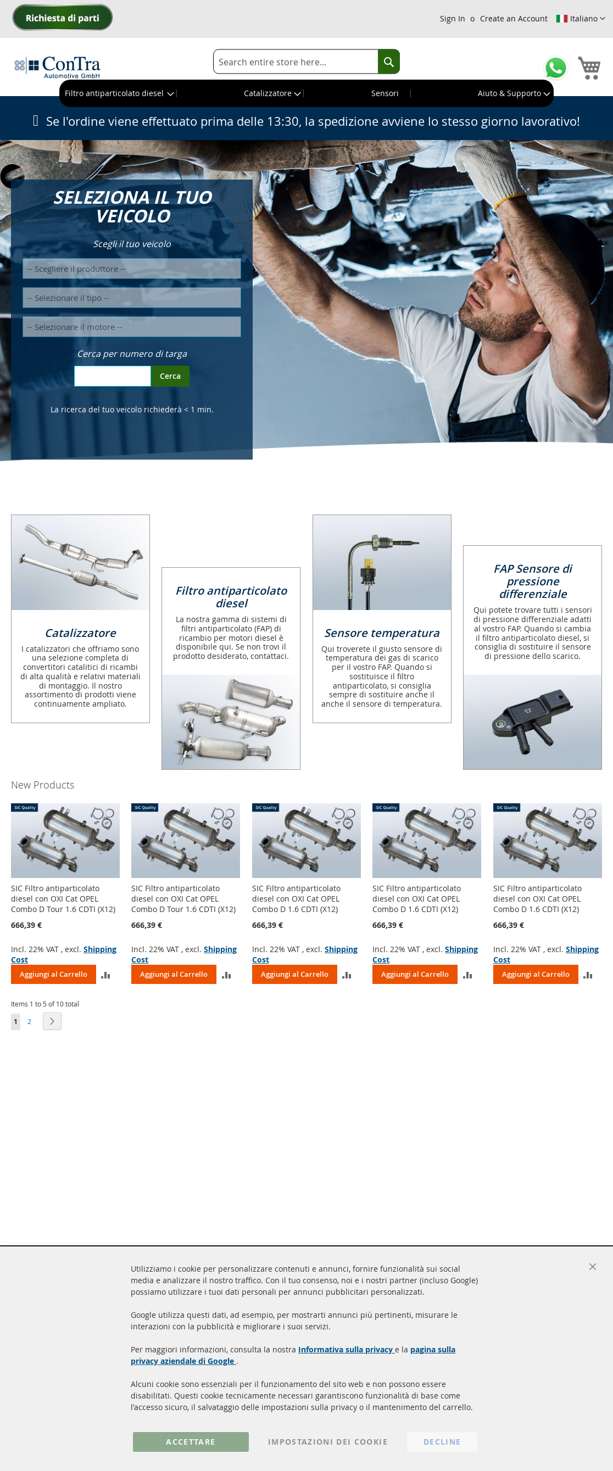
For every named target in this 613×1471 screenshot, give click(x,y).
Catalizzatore (80, 632)
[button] (580, 19)
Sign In (452, 18)
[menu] (306, 93)
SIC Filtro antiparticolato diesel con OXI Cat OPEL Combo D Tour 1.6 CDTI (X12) (63, 898)
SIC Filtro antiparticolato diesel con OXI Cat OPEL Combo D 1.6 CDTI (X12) (296, 898)
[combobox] (306, 61)
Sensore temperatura (381, 632)
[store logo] (57, 67)
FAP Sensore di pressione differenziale (532, 581)
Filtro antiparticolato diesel (231, 597)
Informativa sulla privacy (346, 1349)
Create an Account (514, 18)
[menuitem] (118, 93)
